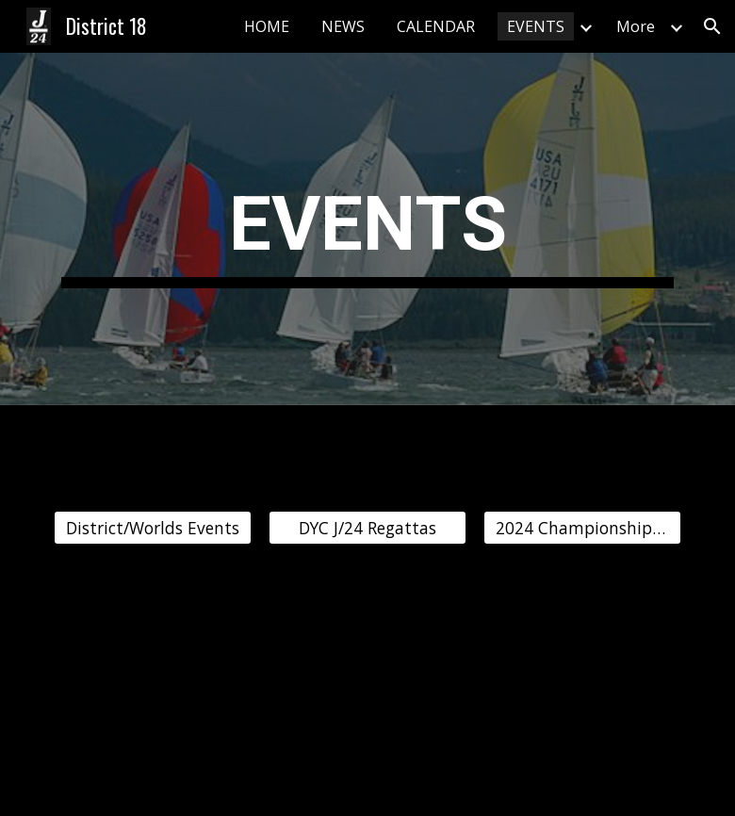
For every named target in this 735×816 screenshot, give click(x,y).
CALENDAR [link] (436, 26)
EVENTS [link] (535, 26)
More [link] (635, 26)
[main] (368, 229)
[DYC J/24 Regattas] (368, 528)
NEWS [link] (343, 26)
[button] (712, 26)
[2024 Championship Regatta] (582, 528)
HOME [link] (266, 26)
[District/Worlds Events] (153, 528)
